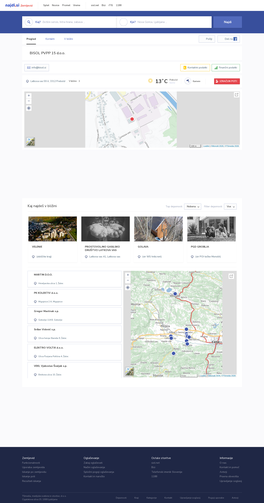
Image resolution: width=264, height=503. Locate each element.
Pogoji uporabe (216, 497)
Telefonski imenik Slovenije (166, 472)
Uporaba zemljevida (33, 467)
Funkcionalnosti (31, 463)
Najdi (227, 22)
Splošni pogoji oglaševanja (99, 472)
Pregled (31, 39)
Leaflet (206, 146)
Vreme (76, 5)
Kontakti (50, 39)
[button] (28, 108)
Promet (66, 5)
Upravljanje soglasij (231, 481)
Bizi (104, 5)
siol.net (95, 5)
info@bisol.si (39, 67)
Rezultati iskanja (31, 481)
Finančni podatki (228, 67)
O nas (223, 463)
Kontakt (168, 497)
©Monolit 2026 (217, 146)
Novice (55, 5)
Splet (46, 5)
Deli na (231, 39)
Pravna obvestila (229, 476)
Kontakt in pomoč (229, 467)
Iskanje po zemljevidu (34, 472)
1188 (119, 5)
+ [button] (29, 96)
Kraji (136, 497)
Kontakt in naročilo (94, 476)
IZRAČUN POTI (228, 81)
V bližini (68, 39)
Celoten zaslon (236, 94)
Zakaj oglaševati (93, 463)
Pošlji (209, 39)
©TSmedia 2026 (232, 146)
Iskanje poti (28, 476)
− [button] (29, 101)
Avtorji (223, 472)
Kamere (196, 81)
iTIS (110, 5)
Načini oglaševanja (94, 467)
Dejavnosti (121, 497)
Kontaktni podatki (197, 67)
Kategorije (152, 497)
